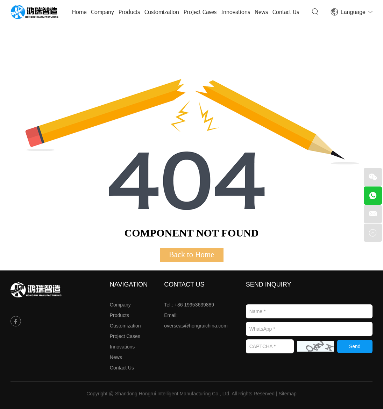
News (261, 11)
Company (102, 11)
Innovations (235, 11)
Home (79, 11)
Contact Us (285, 11)
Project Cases (200, 11)
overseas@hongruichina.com (196, 326)
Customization (161, 11)
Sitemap (288, 393)
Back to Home (191, 254)
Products (129, 11)
